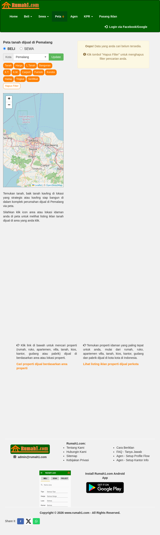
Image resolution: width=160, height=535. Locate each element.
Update (56, 57)
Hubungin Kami (76, 451)
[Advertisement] (33, 255)
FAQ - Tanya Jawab (129, 451)
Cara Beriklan (125, 447)
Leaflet (37, 185)
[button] (9, 99)
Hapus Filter (12, 85)
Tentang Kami (75, 447)
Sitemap (71, 456)
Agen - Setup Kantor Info (132, 460)
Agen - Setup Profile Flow (133, 456)
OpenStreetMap (54, 185)
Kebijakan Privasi (77, 460)
